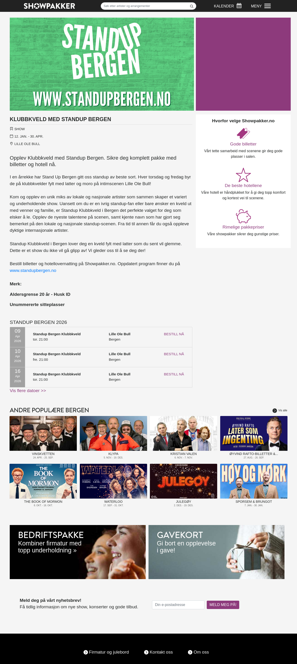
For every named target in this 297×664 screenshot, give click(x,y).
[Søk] (149, 6)
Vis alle (279, 410)
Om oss (201, 652)
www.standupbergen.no (33, 270)
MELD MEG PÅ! (223, 605)
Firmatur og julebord (109, 652)
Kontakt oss (161, 652)
